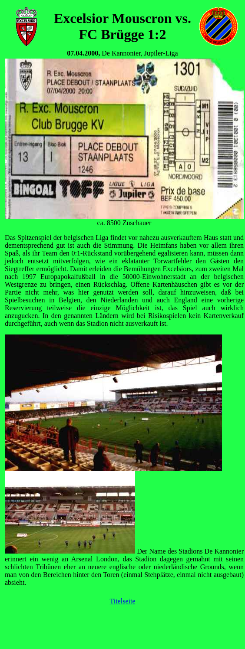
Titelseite (123, 601)
